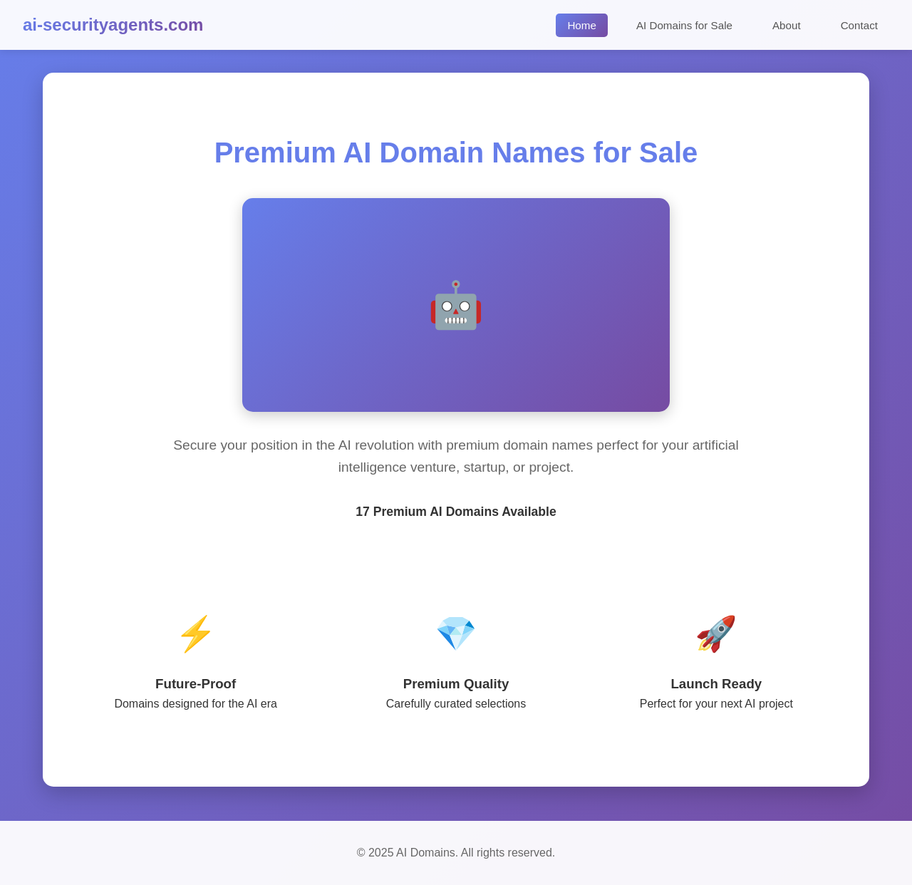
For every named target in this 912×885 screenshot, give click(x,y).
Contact (859, 25)
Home (581, 25)
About (786, 25)
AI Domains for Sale (684, 25)
